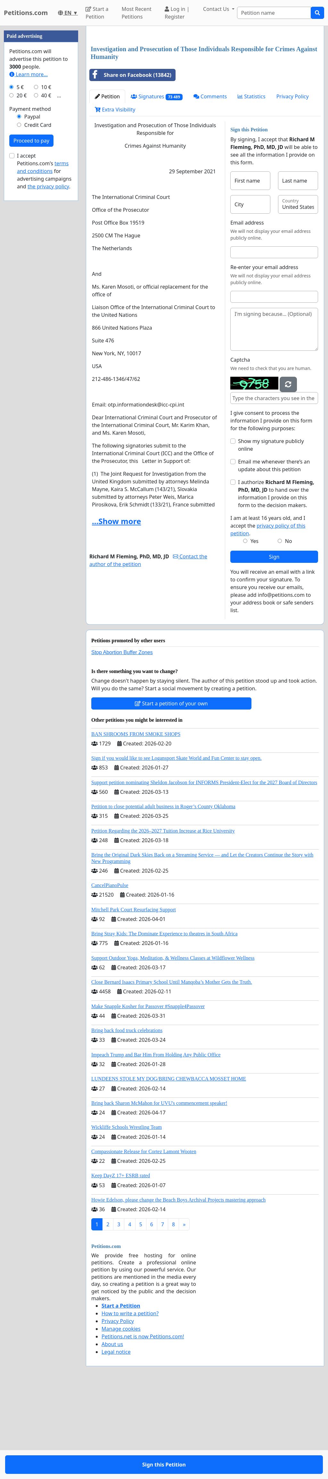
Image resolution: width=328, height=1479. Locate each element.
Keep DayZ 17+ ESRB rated (120, 1265)
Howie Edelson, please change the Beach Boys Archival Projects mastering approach (178, 1289)
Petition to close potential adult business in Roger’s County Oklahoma (163, 896)
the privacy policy (48, 378)
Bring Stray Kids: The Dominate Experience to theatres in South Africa (164, 1023)
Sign (274, 646)
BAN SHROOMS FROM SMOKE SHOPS (135, 823)
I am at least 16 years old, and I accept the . (267, 615)
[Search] (274, 13)
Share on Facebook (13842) (130, 164)
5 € (20, 279)
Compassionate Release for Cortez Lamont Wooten (143, 1241)
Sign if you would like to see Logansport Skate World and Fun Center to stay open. (176, 847)
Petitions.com (26, 12)
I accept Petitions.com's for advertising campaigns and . (44, 363)
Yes (254, 630)
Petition (107, 186)
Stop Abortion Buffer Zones (122, 742)
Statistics (252, 186)
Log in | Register (177, 12)
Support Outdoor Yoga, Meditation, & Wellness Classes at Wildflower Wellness (173, 1047)
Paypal (32, 308)
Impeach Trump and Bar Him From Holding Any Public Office (156, 1144)
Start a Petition (97, 12)
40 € (46, 287)
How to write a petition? (130, 1403)
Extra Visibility (115, 199)
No (288, 630)
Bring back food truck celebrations (126, 1120)
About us (112, 1433)
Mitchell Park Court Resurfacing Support (133, 999)
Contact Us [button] (217, 8)
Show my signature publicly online (271, 534)
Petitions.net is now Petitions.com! (143, 1426)
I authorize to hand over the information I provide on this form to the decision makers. (276, 583)
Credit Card (38, 317)
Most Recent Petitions (137, 12)
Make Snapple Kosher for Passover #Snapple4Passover (148, 1096)
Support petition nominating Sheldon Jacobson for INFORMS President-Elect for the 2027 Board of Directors (204, 872)
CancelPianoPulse (109, 975)
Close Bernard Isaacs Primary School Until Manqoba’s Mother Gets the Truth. (171, 1071)
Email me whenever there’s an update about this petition (274, 555)
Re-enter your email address (264, 356)
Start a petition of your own (171, 793)
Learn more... (28, 266)
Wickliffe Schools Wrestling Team (126, 1217)
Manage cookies (121, 1418)
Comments (210, 186)
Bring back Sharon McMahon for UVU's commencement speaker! (159, 1193)
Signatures (157, 186)
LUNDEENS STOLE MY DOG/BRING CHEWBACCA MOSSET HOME (168, 1168)
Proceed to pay (31, 332)
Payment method (30, 301)
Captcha (240, 449)
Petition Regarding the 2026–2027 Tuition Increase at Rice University (163, 920)
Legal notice (116, 1441)
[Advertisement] (205, 81)
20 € (22, 287)
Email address (247, 312)
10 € (46, 279)
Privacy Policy (292, 186)
